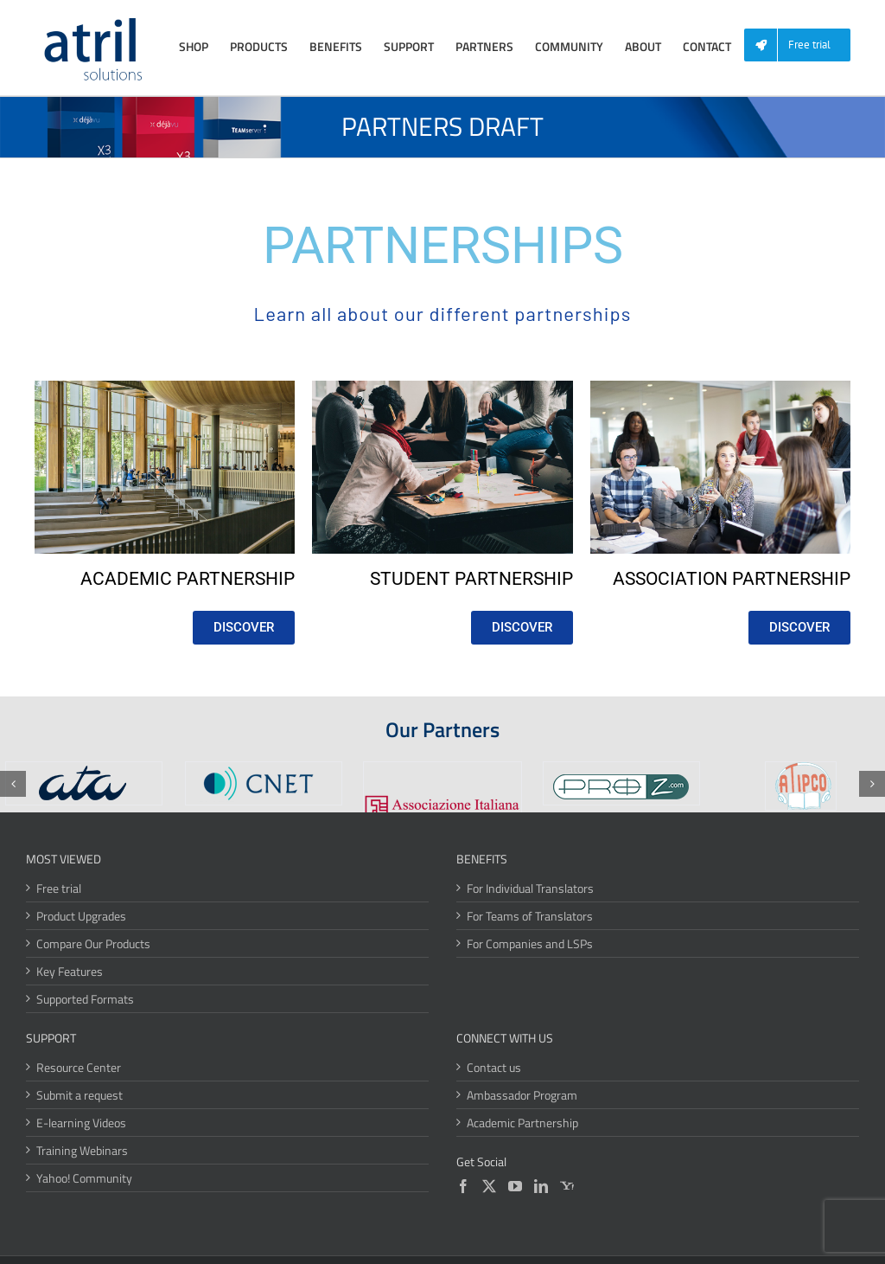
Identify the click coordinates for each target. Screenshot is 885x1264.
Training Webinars (82, 1150)
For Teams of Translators (530, 916)
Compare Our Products (93, 943)
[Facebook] (463, 1186)
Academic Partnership (522, 1122)
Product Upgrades (81, 916)
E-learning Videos (81, 1122)
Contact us (494, 1067)
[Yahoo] (567, 1186)
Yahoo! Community (84, 1178)
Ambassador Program (522, 1095)
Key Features (69, 971)
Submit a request (79, 1095)
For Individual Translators (530, 888)
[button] (13, 784)
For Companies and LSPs (530, 943)
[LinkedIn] (541, 1186)
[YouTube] (515, 1186)
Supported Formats (85, 999)
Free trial (58, 888)
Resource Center (78, 1067)
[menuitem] (803, 45)
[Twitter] (489, 1186)
